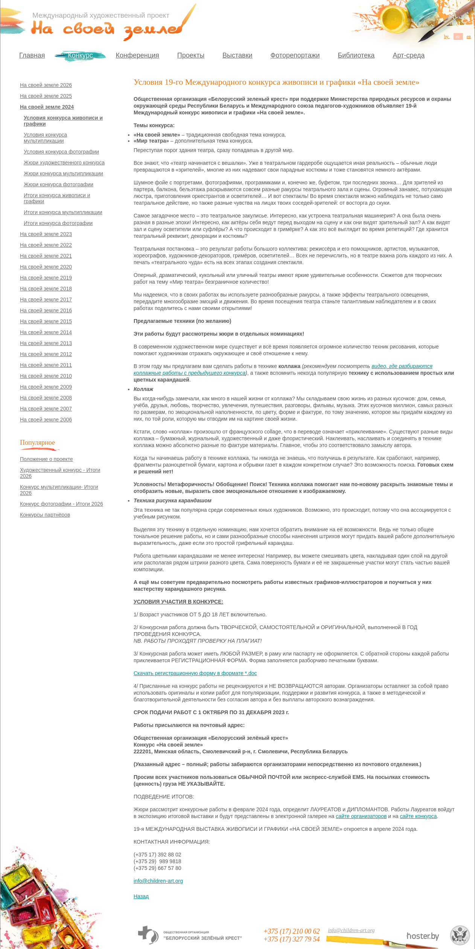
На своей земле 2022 (46, 245)
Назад (141, 896)
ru (458, 36)
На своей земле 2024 (47, 107)
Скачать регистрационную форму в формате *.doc (195, 673)
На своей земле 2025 (46, 96)
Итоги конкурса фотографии (58, 223)
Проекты (190, 55)
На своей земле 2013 (46, 343)
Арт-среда (409, 55)
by (447, 36)
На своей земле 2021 (46, 256)
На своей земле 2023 (46, 234)
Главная (32, 55)
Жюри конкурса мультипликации (63, 173)
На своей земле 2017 (46, 300)
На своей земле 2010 (46, 376)
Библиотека (356, 55)
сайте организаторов (361, 816)
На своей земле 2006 (46, 420)
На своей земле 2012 (46, 354)
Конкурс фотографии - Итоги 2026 (61, 504)
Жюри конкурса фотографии (58, 184)
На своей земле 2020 (46, 267)
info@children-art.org (158, 881)
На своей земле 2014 (46, 332)
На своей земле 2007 (46, 409)
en (469, 36)
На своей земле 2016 (46, 310)
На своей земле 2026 (46, 85)
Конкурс (80, 55)
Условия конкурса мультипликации (45, 138)
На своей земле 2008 (46, 398)
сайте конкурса (418, 816)
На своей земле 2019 (46, 278)
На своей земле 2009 (46, 387)
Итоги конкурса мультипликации (63, 212)
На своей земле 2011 (46, 365)
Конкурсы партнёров (45, 515)
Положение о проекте (46, 459)
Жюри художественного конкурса (64, 163)
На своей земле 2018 (46, 289)
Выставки (237, 55)
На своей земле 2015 (46, 321)
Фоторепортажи (295, 55)
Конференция (137, 55)
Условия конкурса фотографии (61, 152)
